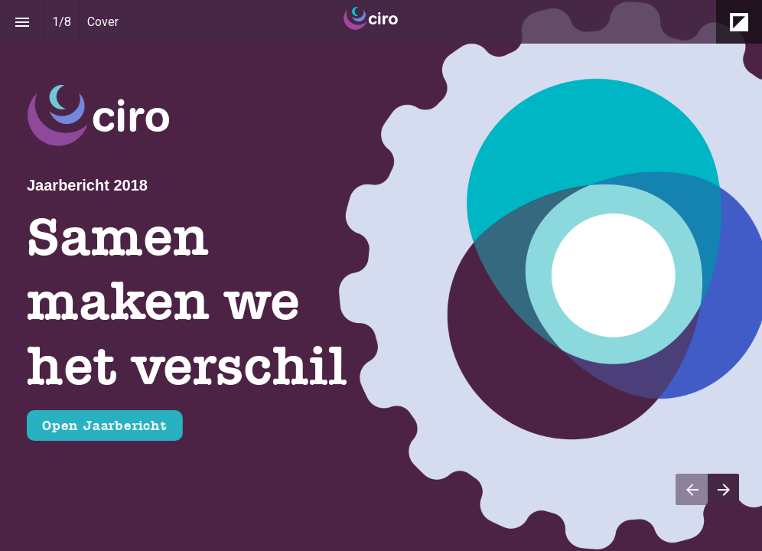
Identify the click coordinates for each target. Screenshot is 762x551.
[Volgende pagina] (723, 489)
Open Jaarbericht (104, 425)
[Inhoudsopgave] (22, 22)
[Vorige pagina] (692, 489)
